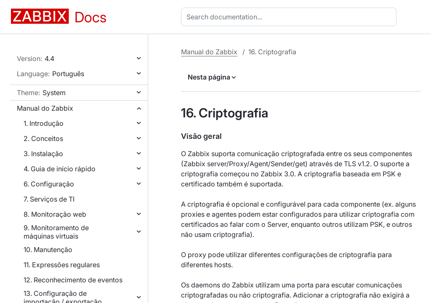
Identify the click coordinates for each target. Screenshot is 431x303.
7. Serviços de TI (49, 199)
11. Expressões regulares (62, 264)
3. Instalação (43, 153)
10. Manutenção (48, 249)
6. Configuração (49, 184)
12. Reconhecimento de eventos (73, 280)
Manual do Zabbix (45, 108)
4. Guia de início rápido (60, 169)
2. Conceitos (43, 138)
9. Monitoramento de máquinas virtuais (56, 231)
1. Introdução (44, 123)
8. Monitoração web (55, 214)
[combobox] (290, 17)
